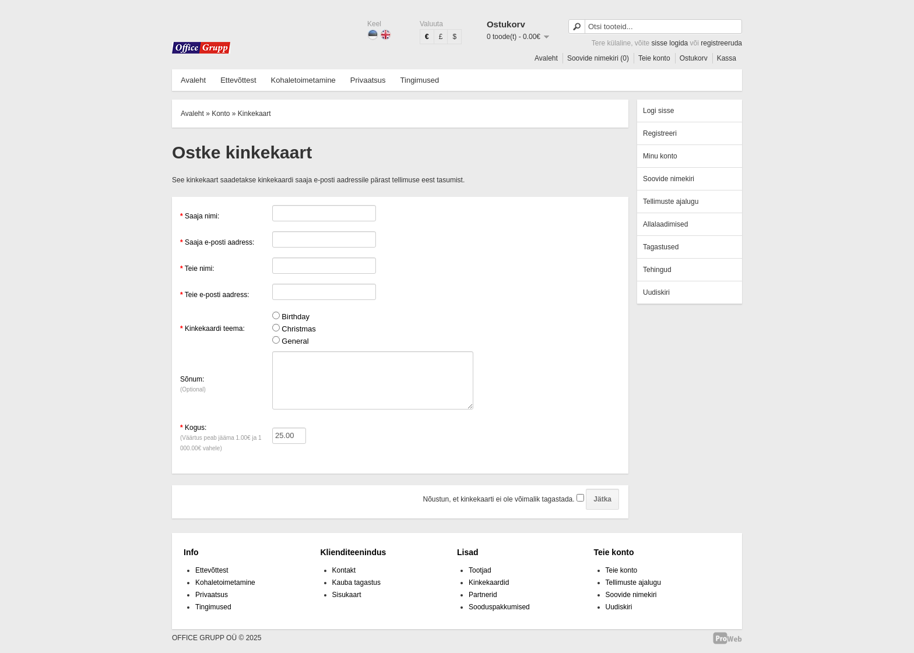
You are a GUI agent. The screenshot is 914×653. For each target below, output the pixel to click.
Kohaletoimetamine (303, 80)
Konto (221, 114)
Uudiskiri (656, 292)
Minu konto (660, 156)
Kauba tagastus (356, 582)
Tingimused (420, 80)
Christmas (299, 328)
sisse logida (670, 43)
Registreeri (660, 133)
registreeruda (721, 43)
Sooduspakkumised (499, 607)
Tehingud (657, 270)
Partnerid (483, 595)
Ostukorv (694, 58)
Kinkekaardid (489, 582)
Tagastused (661, 247)
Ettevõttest (238, 80)
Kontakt (344, 570)
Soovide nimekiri (668, 179)
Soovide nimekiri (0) (598, 58)
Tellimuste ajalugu (670, 201)
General (295, 341)
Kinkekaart (254, 114)
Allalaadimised (665, 224)
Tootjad (480, 570)
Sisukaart (346, 595)
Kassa (726, 58)
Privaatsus (368, 80)
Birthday (296, 316)
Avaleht (546, 58)
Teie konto (654, 58)
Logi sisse (658, 111)
